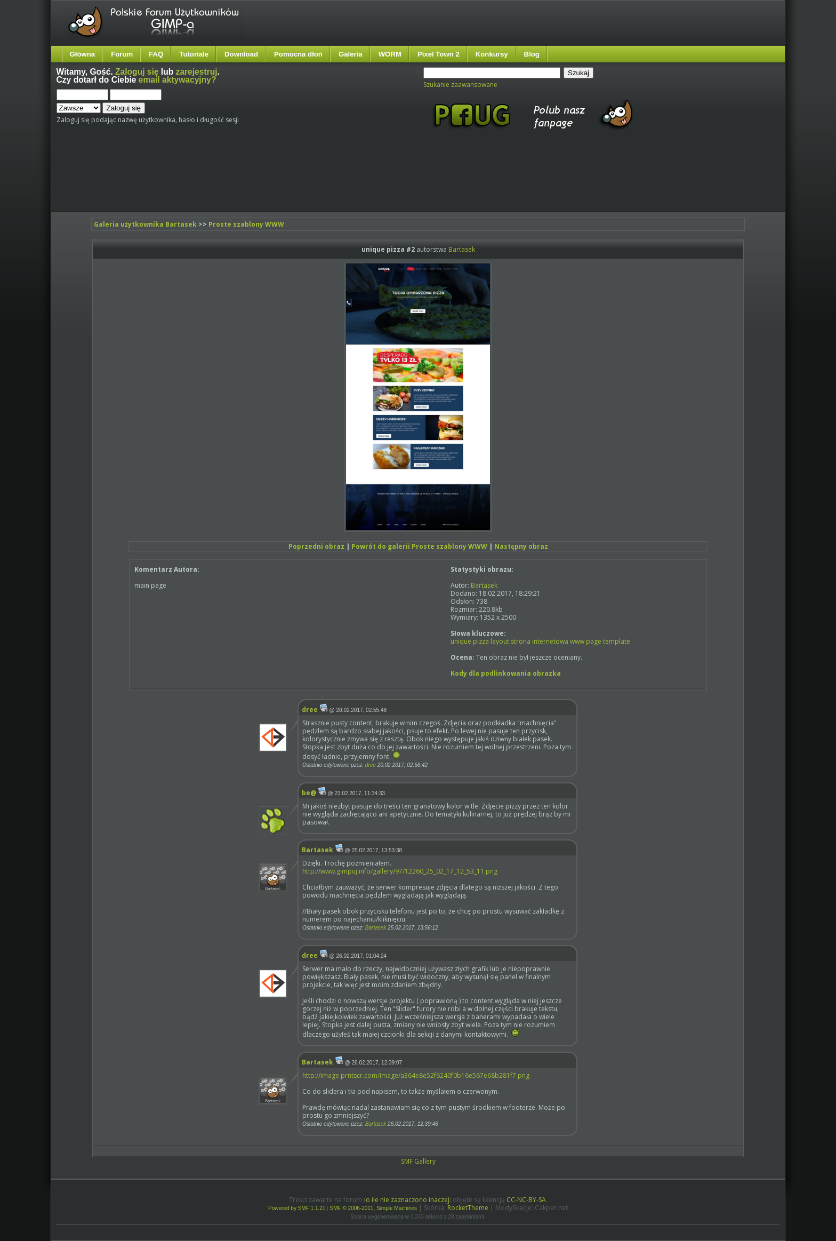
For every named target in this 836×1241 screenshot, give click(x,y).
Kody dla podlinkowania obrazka (506, 673)
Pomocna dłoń (298, 54)
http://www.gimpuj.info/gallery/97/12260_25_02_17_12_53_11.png (399, 871)
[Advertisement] (256, 180)
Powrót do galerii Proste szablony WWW (419, 546)
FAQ (156, 54)
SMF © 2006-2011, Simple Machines (373, 1208)
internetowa (550, 641)
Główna (82, 54)
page (593, 641)
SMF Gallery (418, 1161)
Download (241, 54)
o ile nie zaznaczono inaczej (407, 1199)
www (577, 641)
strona (520, 641)
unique (461, 641)
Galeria (351, 54)
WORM (390, 54)
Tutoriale (193, 54)
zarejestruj (197, 71)
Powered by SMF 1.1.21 (296, 1208)
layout (500, 641)
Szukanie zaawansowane (460, 84)
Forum (122, 54)
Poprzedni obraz (316, 546)
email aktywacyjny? (177, 79)
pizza (481, 641)
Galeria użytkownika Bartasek (145, 224)
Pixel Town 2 (438, 54)
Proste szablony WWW (246, 224)
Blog (532, 54)
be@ (309, 792)
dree (310, 709)
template (616, 641)
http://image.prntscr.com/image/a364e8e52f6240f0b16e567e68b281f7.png (415, 1075)
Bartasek (461, 249)
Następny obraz (521, 546)
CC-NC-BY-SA (526, 1199)
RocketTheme (467, 1207)
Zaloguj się (136, 71)
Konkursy (492, 54)
